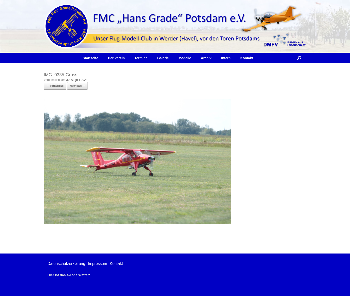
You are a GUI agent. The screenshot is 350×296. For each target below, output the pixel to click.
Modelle (184, 58)
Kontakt (246, 58)
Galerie (163, 58)
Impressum (97, 264)
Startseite (90, 58)
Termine (140, 58)
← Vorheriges (55, 85)
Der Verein (116, 58)
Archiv (206, 58)
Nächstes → (77, 85)
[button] (299, 58)
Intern (226, 58)
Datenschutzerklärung (66, 264)
